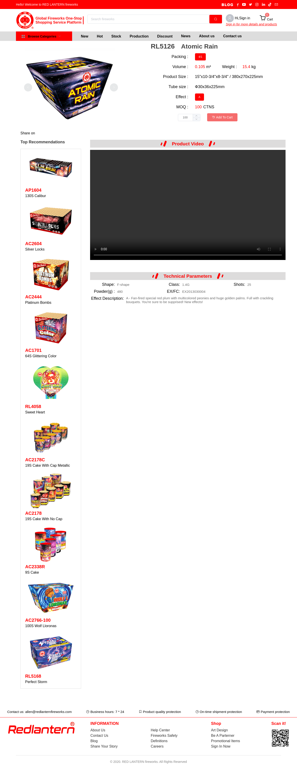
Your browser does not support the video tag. (188, 205)
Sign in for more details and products (251, 24)
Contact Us (99, 735)
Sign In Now (220, 746)
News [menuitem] (186, 36)
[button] (196, 119)
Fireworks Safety (164, 735)
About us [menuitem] (207, 36)
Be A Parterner (222, 735)
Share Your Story (104, 746)
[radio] (200, 56)
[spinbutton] (189, 117)
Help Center (160, 730)
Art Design (219, 730)
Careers (157, 746)
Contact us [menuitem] (232, 36)
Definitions (159, 741)
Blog (94, 741)
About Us (98, 730)
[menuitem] (85, 36)
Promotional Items (225, 741)
